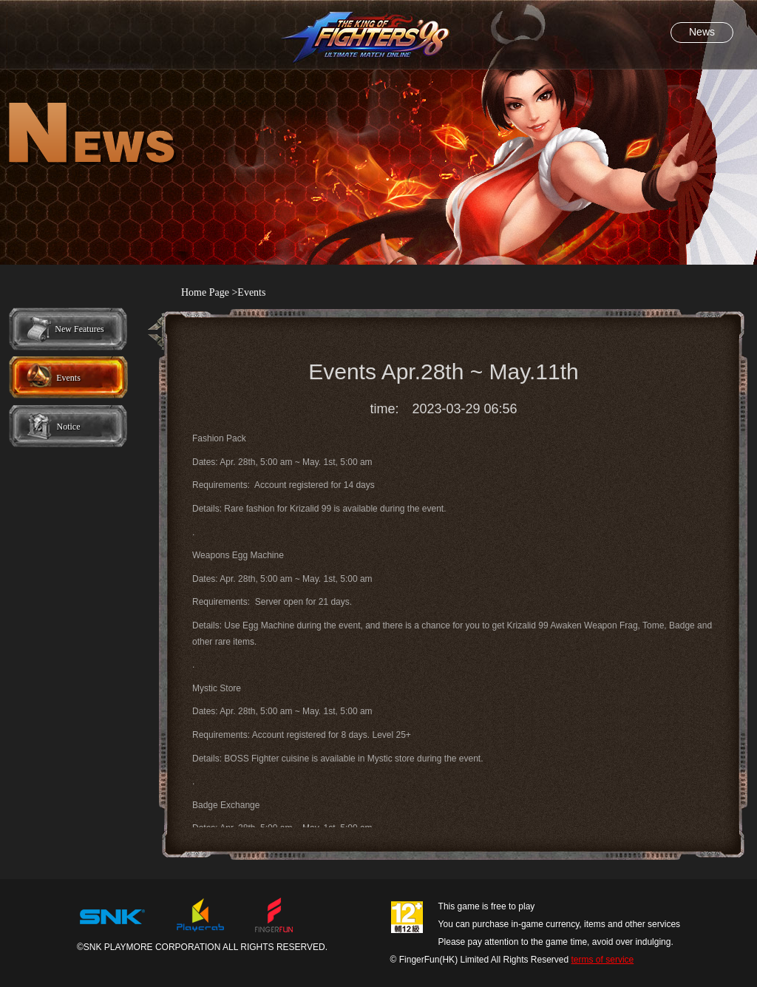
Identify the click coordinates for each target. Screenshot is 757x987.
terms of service (602, 959)
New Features (79, 329)
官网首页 (66, 20)
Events (68, 378)
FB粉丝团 (691, 20)
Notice (69, 426)
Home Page (205, 292)
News (702, 32)
